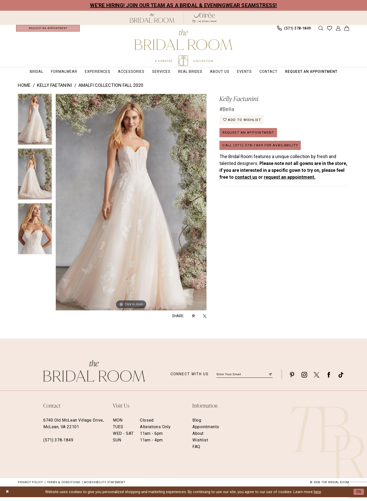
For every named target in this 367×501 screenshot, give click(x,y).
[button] (338, 30)
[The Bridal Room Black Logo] (152, 18)
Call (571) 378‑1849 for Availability (262, 151)
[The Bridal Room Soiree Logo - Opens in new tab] (204, 17)
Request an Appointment (250, 138)
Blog (196, 423)
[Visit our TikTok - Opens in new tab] (341, 378)
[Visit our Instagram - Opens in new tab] (304, 378)
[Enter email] (244, 378)
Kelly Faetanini (54, 89)
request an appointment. (290, 183)
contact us (246, 183)
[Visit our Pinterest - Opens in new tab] (292, 378)
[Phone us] (294, 30)
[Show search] (321, 30)
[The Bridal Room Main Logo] (183, 47)
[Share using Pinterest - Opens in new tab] (193, 319)
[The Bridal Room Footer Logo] (94, 374)
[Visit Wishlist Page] (329, 30)
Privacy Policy (30, 486)
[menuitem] (48, 30)
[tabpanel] (35, 125)
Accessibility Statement (104, 486)
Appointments (205, 430)
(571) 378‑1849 (58, 443)
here (317, 495)
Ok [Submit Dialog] (358, 495)
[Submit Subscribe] (270, 378)
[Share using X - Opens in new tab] (205, 319)
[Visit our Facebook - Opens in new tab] (329, 378)
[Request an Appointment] (48, 30)
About (198, 437)
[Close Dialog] (7, 495)
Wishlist (200, 443)
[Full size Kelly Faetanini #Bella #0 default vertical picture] (131, 206)
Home (24, 89)
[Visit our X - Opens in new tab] (316, 378)
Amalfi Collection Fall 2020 (110, 89)
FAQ (196, 450)
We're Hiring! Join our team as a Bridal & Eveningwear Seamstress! (183, 5)
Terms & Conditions (64, 486)
